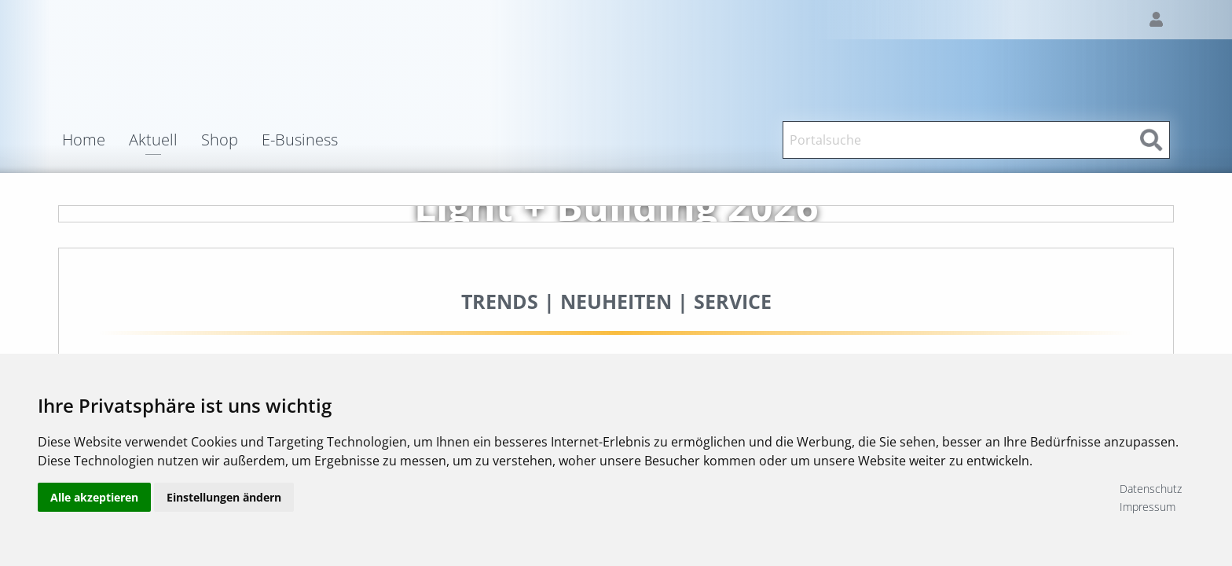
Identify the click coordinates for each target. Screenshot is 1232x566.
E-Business (300, 140)
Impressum (1147, 506)
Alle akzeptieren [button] (94, 497)
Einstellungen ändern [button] (224, 497)
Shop (219, 140)
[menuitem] (95, 140)
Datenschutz (1151, 488)
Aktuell (153, 141)
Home (83, 140)
